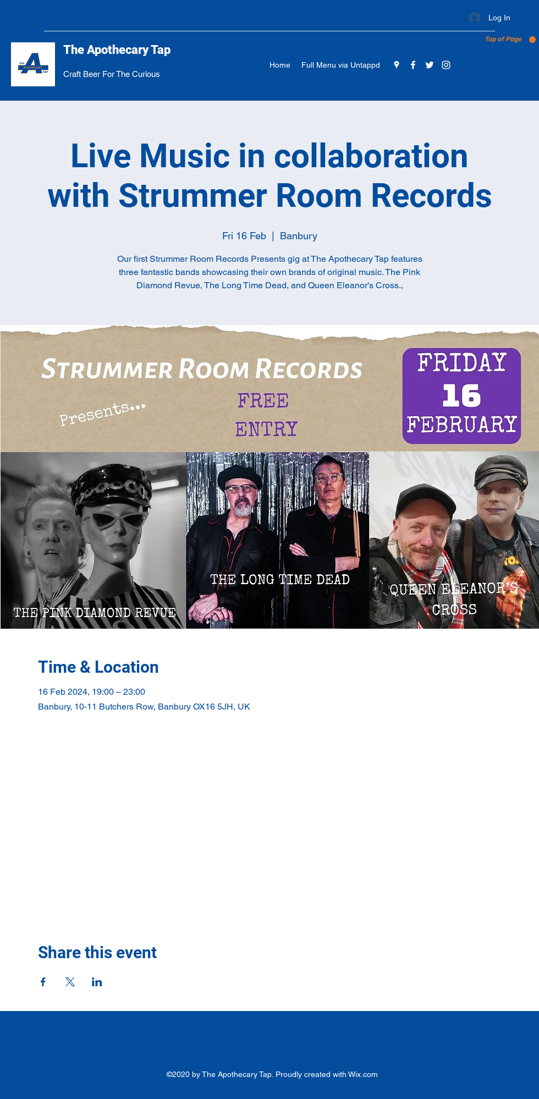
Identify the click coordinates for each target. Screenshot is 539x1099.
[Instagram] (446, 64)
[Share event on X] (70, 981)
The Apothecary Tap (116, 50)
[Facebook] (413, 64)
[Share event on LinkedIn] (97, 981)
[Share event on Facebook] (43, 981)
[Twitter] (429, 64)
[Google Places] (396, 64)
